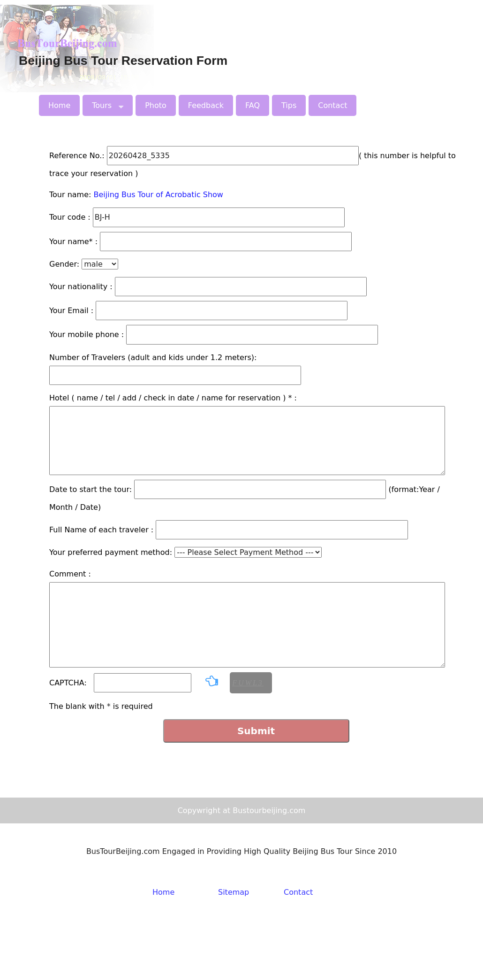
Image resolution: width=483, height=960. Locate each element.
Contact (332, 105)
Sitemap (233, 892)
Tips (288, 105)
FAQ (252, 105)
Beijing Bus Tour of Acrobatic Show (158, 194)
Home (59, 105)
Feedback (206, 105)
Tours (107, 104)
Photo (155, 105)
